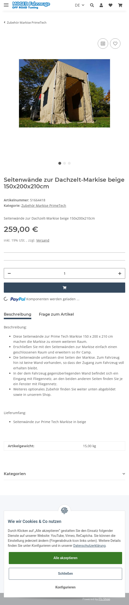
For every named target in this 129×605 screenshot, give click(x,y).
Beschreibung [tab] (17, 314)
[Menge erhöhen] (120, 273)
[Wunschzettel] (110, 5)
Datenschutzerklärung (89, 546)
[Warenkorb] (120, 5)
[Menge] (64, 273)
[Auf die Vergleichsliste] (103, 43)
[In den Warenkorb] (64, 288)
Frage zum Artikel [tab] (56, 314)
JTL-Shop (104, 599)
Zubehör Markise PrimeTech (43, 205)
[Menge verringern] (9, 273)
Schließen (65, 573)
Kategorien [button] (15, 474)
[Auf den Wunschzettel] (115, 43)
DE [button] (77, 5)
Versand (42, 240)
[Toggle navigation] (6, 3)
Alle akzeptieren (65, 558)
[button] (92, 5)
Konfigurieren (65, 587)
